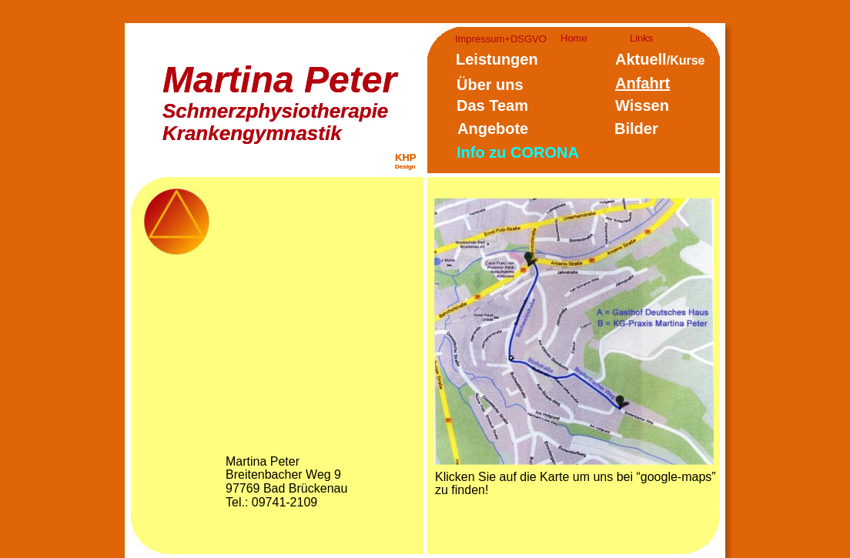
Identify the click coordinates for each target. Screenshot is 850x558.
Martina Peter (279, 79)
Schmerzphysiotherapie (275, 110)
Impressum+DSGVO (501, 39)
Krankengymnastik (252, 133)
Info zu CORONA (518, 152)
